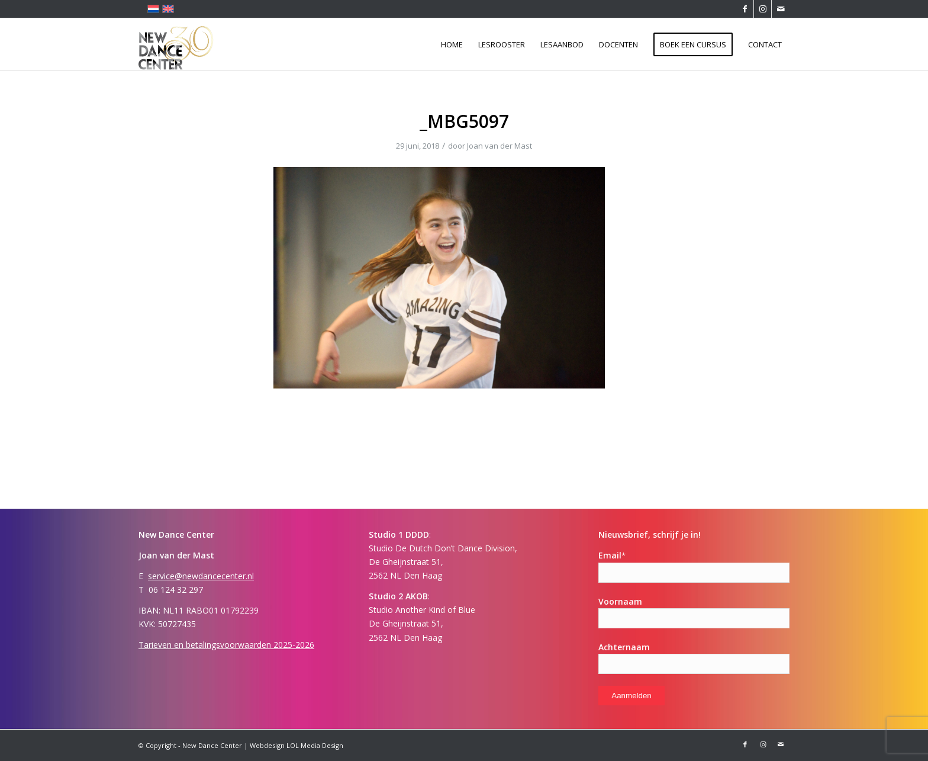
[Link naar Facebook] (744, 9)
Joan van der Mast (499, 145)
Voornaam (620, 601)
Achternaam (624, 647)
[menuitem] (452, 44)
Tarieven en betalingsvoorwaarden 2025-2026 (226, 644)
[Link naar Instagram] (762, 9)
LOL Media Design (314, 745)
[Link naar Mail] (781, 9)
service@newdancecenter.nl (201, 576)
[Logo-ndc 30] (176, 44)
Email (612, 555)
